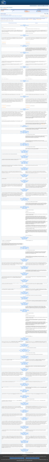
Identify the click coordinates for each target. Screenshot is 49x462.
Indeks (1, 7)
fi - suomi (47, 5)
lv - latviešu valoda (39, 5)
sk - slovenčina (45, 5)
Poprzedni (5, 7)
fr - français (36, 5)
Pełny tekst (11, 7)
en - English (35, 5)
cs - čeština (31, 5)
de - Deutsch (33, 5)
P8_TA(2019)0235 (39, 11)
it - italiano (38, 5)
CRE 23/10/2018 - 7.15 (27, 11)
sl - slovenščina (46, 5)
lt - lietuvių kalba (40, 5)
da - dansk (32, 5)
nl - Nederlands (42, 5)
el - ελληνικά (34, 5)
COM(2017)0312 (4, 42)
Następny (7, 7)
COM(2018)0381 (30, 19)
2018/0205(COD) (39, 19)
